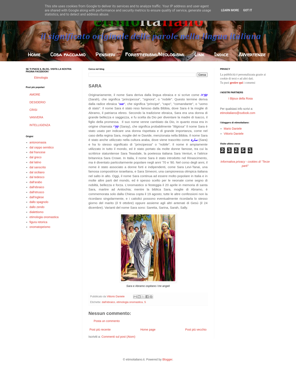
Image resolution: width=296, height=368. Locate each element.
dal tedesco (36, 177)
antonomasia (37, 142)
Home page (147, 329)
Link (199, 54)
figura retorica (38, 222)
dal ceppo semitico (41, 147)
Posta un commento (107, 321)
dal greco (35, 157)
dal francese (37, 152)
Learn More (230, 10)
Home (34, 54)
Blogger (167, 359)
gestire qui (236, 82)
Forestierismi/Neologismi (154, 54)
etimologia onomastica (130, 302)
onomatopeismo (39, 227)
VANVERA (36, 117)
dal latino (35, 162)
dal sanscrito (37, 167)
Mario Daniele (233, 128)
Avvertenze (252, 54)
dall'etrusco (36, 192)
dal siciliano (36, 172)
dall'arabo (35, 182)
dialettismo (36, 212)
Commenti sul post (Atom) (118, 336)
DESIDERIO (37, 102)
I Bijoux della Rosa (241, 98)
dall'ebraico (108, 302)
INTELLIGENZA (39, 125)
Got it (247, 10)
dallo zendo (36, 207)
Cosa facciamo (67, 54)
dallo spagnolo (38, 202)
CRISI (33, 109)
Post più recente (100, 329)
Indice (221, 54)
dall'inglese (36, 197)
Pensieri (105, 54)
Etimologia (41, 77)
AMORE (34, 94)
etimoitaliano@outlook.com (237, 113)
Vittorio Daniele (234, 133)
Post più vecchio (196, 329)
